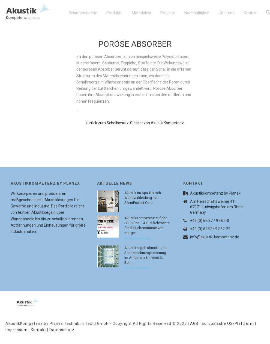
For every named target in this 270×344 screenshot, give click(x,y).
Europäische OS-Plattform (228, 323)
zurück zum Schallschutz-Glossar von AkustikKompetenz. (135, 123)
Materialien (141, 12)
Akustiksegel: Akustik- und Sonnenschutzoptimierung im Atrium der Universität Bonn (145, 255)
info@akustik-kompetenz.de (214, 237)
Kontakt (251, 12)
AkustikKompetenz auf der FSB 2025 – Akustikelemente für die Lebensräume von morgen (147, 225)
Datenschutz (61, 330)
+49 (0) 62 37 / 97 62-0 (209, 220)
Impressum (16, 330)
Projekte (167, 12)
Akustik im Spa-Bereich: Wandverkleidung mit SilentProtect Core (143, 198)
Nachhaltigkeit (196, 12)
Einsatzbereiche (83, 12)
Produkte (114, 12)
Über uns (227, 12)
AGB (194, 323)
